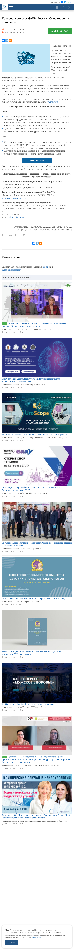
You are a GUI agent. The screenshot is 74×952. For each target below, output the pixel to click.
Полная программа (37, 163)
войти (45, 269)
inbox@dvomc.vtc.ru (18, 220)
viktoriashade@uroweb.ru (14, 201)
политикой (36, 937)
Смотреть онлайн (60, 31)
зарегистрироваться (11, 272)
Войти (69, 7)
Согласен (11, 942)
